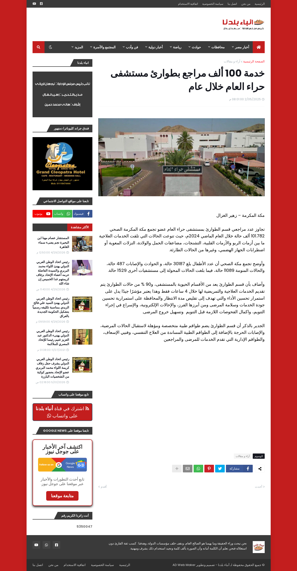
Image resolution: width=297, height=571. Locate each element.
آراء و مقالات (232, 61)
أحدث (258, 486)
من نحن (245, 4)
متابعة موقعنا (62, 496)
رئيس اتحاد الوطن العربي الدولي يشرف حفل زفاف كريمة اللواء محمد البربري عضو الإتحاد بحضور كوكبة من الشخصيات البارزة (52, 368)
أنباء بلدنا (224, 565)
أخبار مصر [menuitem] (242, 47)
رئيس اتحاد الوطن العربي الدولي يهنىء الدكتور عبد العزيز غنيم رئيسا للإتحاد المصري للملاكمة (52, 338)
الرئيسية (260, 4)
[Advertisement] (120, 24)
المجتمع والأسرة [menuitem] (104, 47)
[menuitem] (259, 47)
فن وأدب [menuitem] (132, 47)
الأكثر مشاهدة (80, 227)
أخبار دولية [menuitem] (155, 47)
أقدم (104, 486)
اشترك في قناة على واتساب (62, 412)
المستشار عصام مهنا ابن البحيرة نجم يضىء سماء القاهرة (53, 242)
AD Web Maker (184, 565)
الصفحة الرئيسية (254, 61)
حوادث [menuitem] (196, 47)
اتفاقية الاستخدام (188, 4)
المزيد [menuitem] (79, 47)
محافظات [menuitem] (218, 47)
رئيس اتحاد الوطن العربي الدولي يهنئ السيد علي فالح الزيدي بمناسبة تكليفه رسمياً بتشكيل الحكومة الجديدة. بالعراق (51, 307)
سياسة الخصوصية (212, 4)
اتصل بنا (232, 4)
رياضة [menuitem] (177, 47)
